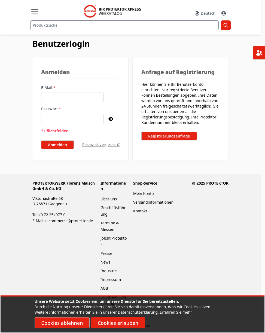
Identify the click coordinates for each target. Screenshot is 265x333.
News (105, 262)
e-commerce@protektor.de (69, 220)
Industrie (108, 270)
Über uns (109, 198)
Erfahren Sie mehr (175, 312)
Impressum (110, 279)
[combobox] (124, 25)
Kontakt (140, 210)
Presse (106, 253)
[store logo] (114, 11)
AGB (104, 288)
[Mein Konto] (224, 13)
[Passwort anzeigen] (111, 119)
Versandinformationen (153, 202)
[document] (132, 314)
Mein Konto (143, 193)
